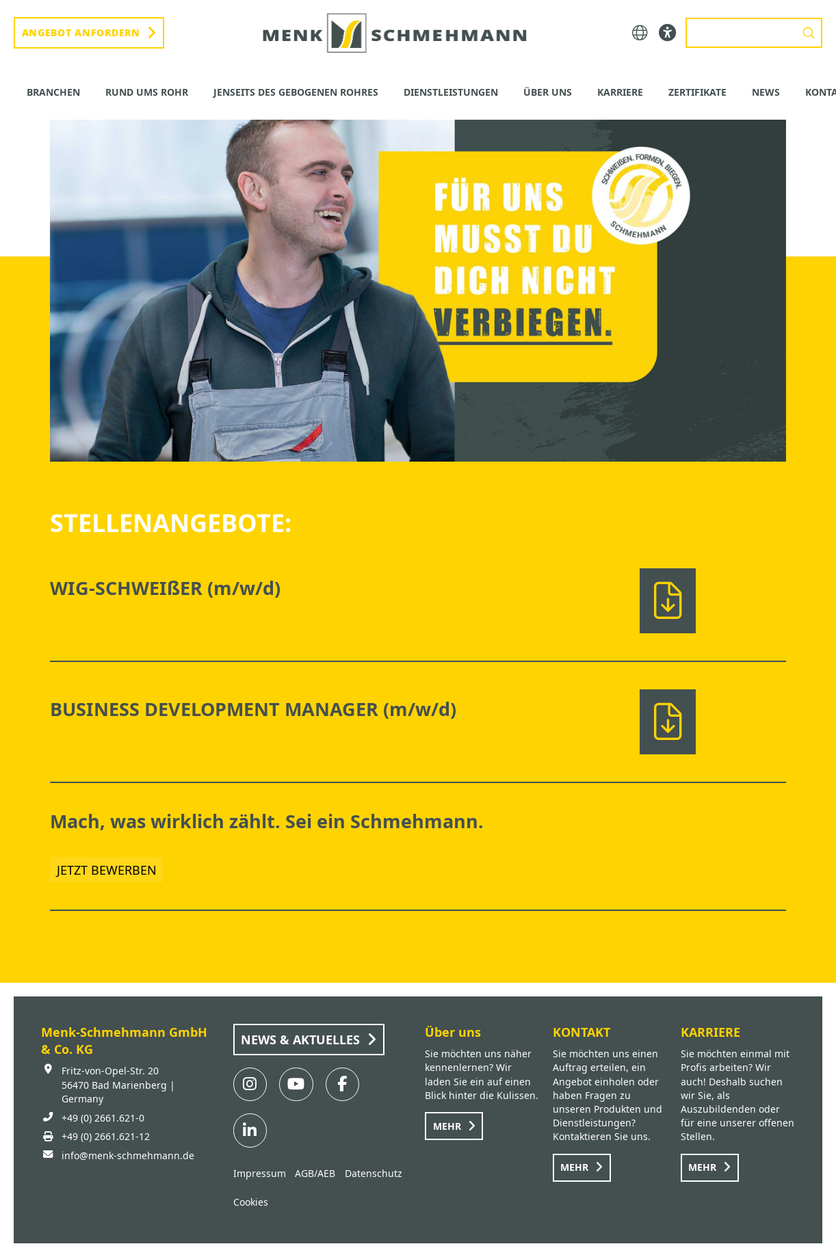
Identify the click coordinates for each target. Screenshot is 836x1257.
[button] (640, 33)
